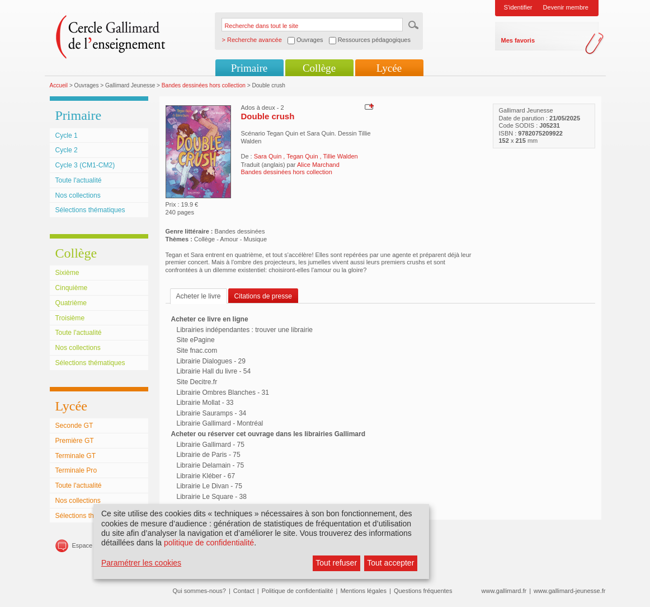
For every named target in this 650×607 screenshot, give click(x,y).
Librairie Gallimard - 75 (210, 445)
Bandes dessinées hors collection (204, 85)
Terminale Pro (76, 470)
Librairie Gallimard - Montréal (220, 423)
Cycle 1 (66, 135)
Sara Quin (269, 156)
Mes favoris (518, 40)
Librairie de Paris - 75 (209, 455)
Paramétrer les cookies (141, 562)
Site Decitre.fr (197, 382)
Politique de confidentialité (297, 590)
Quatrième (71, 303)
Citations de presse (263, 296)
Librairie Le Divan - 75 (209, 486)
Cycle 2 (66, 150)
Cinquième (71, 288)
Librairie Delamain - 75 (210, 465)
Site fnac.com (197, 350)
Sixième (67, 273)
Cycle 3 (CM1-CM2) (85, 165)
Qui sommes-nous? (199, 590)
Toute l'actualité (78, 180)
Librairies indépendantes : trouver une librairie (245, 330)
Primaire (249, 68)
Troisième (70, 318)
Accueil (59, 85)
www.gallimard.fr (504, 590)
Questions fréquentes (423, 590)
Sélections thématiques (90, 210)
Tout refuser (336, 562)
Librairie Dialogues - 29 (211, 361)
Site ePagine (196, 340)
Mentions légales (363, 590)
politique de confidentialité (209, 542)
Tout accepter (390, 562)
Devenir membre (565, 7)
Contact (244, 590)
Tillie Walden (340, 156)
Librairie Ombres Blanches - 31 (223, 392)
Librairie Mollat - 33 (205, 403)
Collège (319, 68)
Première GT (74, 441)
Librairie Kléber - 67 (206, 476)
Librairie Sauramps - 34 (212, 413)
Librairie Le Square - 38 (212, 497)
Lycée (389, 68)
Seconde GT (74, 425)
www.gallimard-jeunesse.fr (569, 590)
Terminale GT (75, 456)
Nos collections (78, 195)
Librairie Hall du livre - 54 (214, 371)
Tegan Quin (302, 156)
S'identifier (518, 7)
